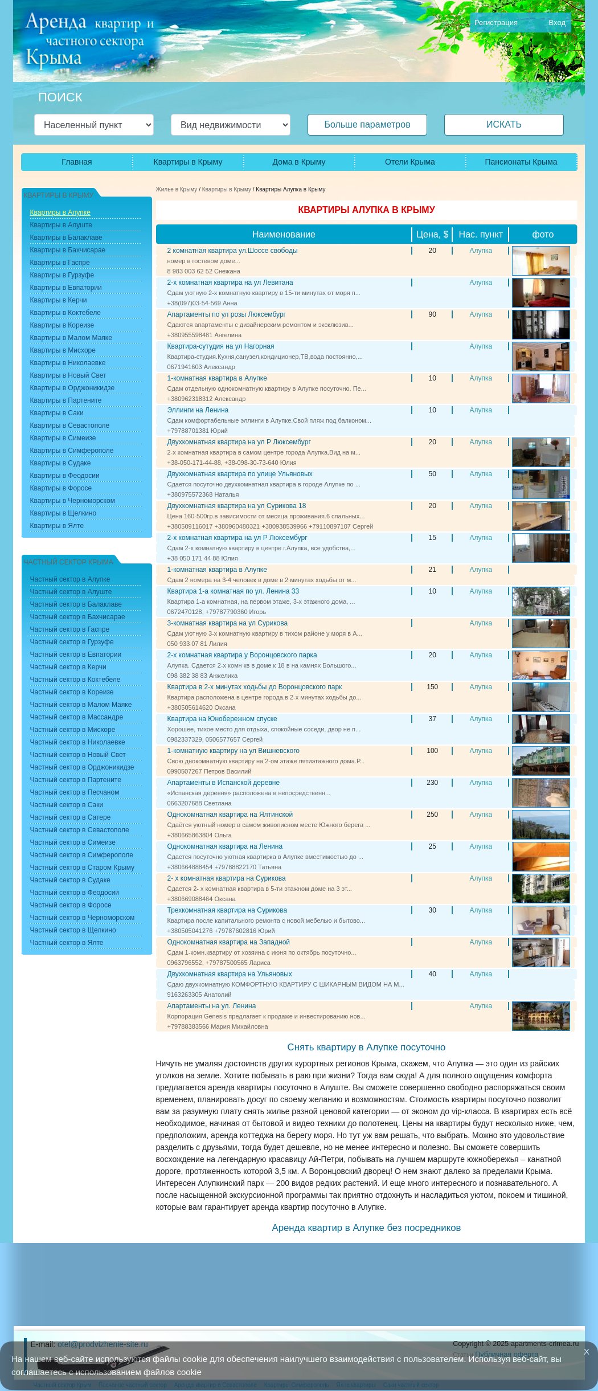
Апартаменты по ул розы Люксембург (226, 314)
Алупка (480, 251)
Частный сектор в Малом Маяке (81, 705)
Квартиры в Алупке (60, 212)
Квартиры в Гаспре (60, 263)
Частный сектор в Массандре (77, 717)
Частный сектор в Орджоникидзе (82, 767)
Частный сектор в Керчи (68, 667)
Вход (557, 22)
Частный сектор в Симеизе (73, 842)
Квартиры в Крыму (188, 161)
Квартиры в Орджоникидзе (72, 388)
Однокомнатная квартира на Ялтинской (230, 815)
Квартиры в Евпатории (66, 288)
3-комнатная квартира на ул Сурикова (227, 623)
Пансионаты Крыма (521, 161)
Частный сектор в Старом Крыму (82, 868)
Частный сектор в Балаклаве (76, 604)
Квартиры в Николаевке (68, 363)
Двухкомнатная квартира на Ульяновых (229, 974)
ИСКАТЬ (504, 124)
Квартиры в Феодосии (65, 476)
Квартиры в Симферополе (72, 451)
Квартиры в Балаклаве (66, 238)
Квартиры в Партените (66, 400)
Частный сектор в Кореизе (72, 692)
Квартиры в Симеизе (63, 438)
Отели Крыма (410, 161)
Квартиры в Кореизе (62, 325)
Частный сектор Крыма (68, 562)
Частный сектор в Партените (75, 780)
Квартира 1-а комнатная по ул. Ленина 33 (233, 591)
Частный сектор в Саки (67, 805)
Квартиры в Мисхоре (63, 350)
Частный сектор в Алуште (71, 592)
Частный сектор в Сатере (70, 817)
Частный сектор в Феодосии (75, 893)
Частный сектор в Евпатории (76, 654)
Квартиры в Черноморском (72, 501)
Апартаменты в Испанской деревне (223, 783)
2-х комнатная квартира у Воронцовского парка (242, 655)
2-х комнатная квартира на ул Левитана (230, 283)
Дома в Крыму (299, 161)
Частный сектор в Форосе (71, 905)
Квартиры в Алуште (61, 225)
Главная (77, 161)
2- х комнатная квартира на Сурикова (226, 878)
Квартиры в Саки (57, 413)
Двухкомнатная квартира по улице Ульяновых (240, 474)
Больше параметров (367, 124)
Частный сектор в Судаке (70, 880)
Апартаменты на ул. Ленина (211, 1006)
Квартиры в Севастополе (70, 425)
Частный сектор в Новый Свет (78, 755)
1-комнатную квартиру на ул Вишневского (233, 751)
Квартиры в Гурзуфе (62, 275)
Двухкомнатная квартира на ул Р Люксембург (239, 442)
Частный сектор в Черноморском (82, 918)
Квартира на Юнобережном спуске (222, 719)
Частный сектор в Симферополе (81, 855)
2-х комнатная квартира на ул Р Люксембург (237, 538)
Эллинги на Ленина (198, 410)
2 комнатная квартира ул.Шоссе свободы (232, 251)
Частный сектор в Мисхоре (73, 730)
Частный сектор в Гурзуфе (72, 642)
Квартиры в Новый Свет (68, 375)
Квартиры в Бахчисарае (68, 250)
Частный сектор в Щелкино (73, 930)
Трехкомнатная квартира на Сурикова (227, 910)
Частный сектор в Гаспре (70, 629)
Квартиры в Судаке (60, 463)
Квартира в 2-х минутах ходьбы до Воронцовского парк (254, 687)
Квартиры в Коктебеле (65, 313)
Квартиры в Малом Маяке (71, 338)
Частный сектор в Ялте (67, 943)
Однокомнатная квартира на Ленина (225, 846)
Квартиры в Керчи (58, 300)
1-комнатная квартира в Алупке (217, 378)
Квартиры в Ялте (57, 526)
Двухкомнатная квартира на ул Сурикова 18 (236, 506)
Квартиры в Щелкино (63, 513)
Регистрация (496, 22)
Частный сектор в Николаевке (77, 742)
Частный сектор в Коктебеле (75, 680)
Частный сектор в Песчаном (75, 792)
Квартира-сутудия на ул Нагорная (221, 346)
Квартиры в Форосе (61, 488)
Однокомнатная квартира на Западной (228, 942)
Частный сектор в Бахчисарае (77, 617)
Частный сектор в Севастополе (79, 830)
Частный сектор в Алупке (70, 579)
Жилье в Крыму (177, 189)
